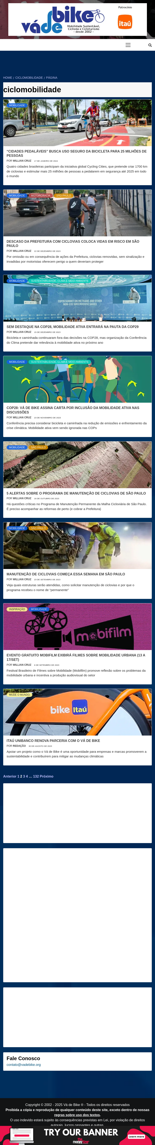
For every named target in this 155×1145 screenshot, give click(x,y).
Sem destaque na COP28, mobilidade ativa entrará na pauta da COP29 (73, 327)
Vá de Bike (71, 1105)
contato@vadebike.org (24, 1065)
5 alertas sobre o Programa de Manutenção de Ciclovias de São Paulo (76, 493)
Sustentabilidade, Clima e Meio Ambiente (60, 280)
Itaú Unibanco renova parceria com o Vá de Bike (53, 741)
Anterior (9, 776)
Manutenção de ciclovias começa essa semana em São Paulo (66, 574)
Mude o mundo (19, 694)
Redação (19, 745)
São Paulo (63, 195)
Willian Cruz (22, 160)
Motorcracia (40, 195)
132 (36, 776)
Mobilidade (17, 105)
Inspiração (17, 609)
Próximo (46, 776)
